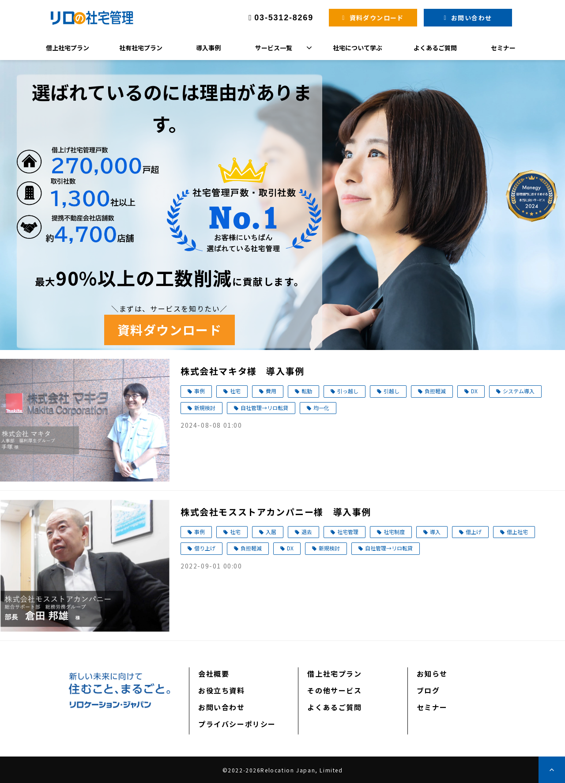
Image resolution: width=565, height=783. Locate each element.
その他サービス (334, 690)
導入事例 (208, 47)
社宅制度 (394, 531)
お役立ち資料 (221, 690)
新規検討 (204, 407)
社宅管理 (347, 531)
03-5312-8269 (283, 17)
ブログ (428, 690)
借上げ (474, 531)
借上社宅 (517, 531)
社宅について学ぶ (357, 47)
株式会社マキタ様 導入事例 (243, 371)
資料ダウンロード (377, 17)
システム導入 (519, 391)
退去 (306, 531)
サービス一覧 (273, 47)
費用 (271, 391)
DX (474, 391)
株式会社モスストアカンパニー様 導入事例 (276, 511)
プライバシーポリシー (237, 724)
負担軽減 (435, 391)
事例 (199, 391)
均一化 (321, 407)
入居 (271, 531)
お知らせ (432, 673)
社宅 (235, 391)
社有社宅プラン (140, 47)
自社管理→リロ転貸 (264, 407)
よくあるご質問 (435, 47)
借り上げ (204, 548)
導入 (435, 531)
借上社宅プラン (67, 47)
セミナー (503, 47)
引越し (391, 391)
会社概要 (213, 673)
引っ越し (347, 391)
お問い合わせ (471, 17)
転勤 (306, 391)
